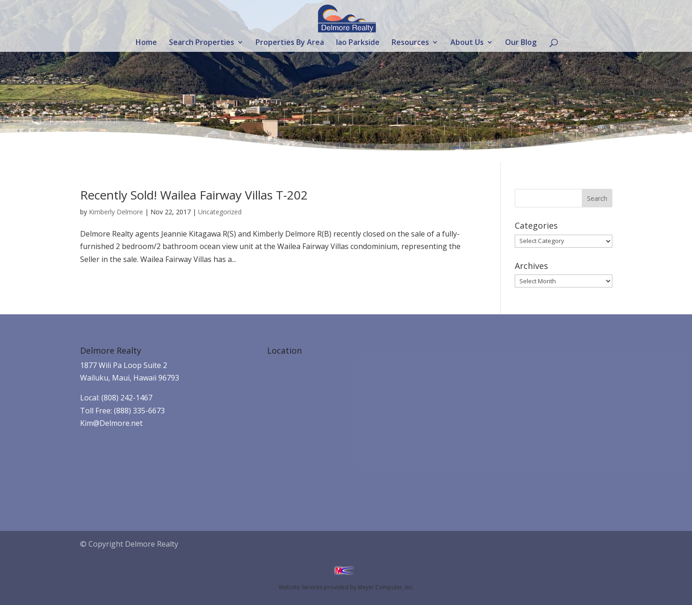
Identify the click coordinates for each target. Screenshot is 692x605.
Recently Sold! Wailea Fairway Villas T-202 (194, 195)
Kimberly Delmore (116, 211)
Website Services (301, 587)
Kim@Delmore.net (111, 423)
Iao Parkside (358, 43)
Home (146, 43)
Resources (410, 43)
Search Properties (201, 43)
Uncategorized (220, 211)
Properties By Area (290, 43)
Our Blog (520, 43)
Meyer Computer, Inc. (386, 587)
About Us (467, 43)
